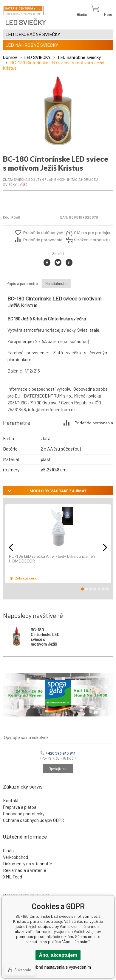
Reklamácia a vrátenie (24, 870)
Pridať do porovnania (42, 240)
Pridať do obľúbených (43, 232)
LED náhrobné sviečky (79, 57)
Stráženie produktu (88, 240)
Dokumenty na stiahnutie (27, 863)
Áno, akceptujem (58, 955)
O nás (8, 850)
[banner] (23, 10)
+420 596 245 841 (58, 753)
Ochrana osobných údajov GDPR (33, 820)
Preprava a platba (19, 807)
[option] (58, 111)
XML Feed (12, 876)
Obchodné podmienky (23, 813)
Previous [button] (11, 547)
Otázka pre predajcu (88, 232)
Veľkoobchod (15, 857)
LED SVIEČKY (37, 57)
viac (24, 184)
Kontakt (11, 800)
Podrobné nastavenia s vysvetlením (58, 967)
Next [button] (105, 547)
